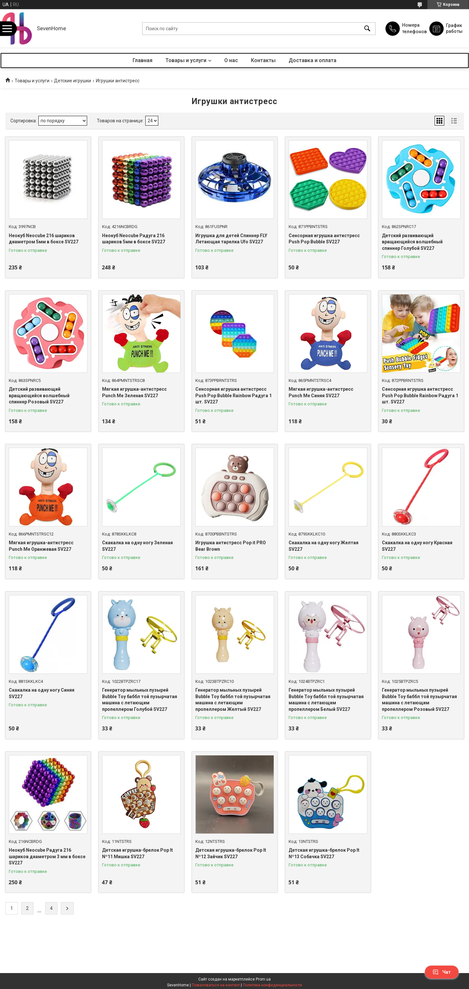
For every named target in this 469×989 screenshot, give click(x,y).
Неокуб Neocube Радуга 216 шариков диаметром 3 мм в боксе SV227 (47, 856)
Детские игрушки (72, 80)
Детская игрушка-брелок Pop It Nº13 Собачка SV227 (324, 853)
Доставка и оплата (312, 60)
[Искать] (367, 28)
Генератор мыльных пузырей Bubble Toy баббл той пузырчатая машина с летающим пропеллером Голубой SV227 (139, 699)
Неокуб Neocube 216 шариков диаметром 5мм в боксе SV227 (43, 239)
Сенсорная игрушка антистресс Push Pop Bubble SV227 (324, 239)
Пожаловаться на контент (216, 985)
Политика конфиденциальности (272, 985)
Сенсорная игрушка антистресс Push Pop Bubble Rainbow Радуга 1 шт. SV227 (233, 395)
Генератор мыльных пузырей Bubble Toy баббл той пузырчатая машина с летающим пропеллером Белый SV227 (326, 699)
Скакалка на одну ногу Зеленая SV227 (137, 546)
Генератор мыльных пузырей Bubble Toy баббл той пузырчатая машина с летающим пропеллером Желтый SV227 (232, 699)
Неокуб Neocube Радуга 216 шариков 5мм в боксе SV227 (133, 239)
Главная (142, 60)
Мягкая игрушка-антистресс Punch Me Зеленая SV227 (134, 392)
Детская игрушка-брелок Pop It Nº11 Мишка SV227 (137, 853)
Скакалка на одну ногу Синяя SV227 (41, 693)
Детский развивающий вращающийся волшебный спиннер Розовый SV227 (39, 395)
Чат (442, 972)
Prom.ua (263, 979)
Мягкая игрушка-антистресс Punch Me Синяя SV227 (321, 392)
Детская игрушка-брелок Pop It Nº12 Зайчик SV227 (230, 853)
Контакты (263, 60)
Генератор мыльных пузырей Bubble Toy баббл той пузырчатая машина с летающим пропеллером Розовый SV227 (419, 699)
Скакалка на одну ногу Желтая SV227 (323, 546)
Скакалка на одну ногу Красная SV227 (417, 546)
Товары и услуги (185, 60)
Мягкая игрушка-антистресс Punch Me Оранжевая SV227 (41, 546)
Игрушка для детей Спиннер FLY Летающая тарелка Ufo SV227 (231, 239)
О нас (231, 60)
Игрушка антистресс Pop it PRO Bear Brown (230, 546)
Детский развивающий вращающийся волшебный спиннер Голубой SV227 (412, 242)
